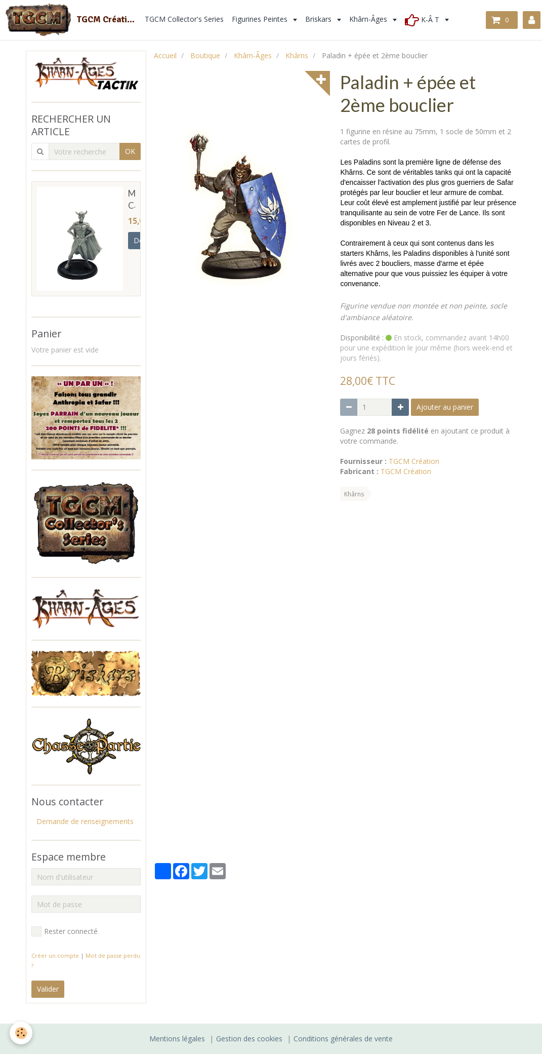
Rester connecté (64, 931)
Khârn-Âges (253, 55)
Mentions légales (177, 1038)
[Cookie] (21, 1033)
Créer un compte (55, 955)
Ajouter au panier (444, 407)
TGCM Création (414, 461)
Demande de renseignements (85, 821)
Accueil (165, 55)
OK (130, 151)
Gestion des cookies (249, 1038)
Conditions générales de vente (343, 1038)
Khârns (296, 55)
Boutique (205, 55)
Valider (48, 989)
